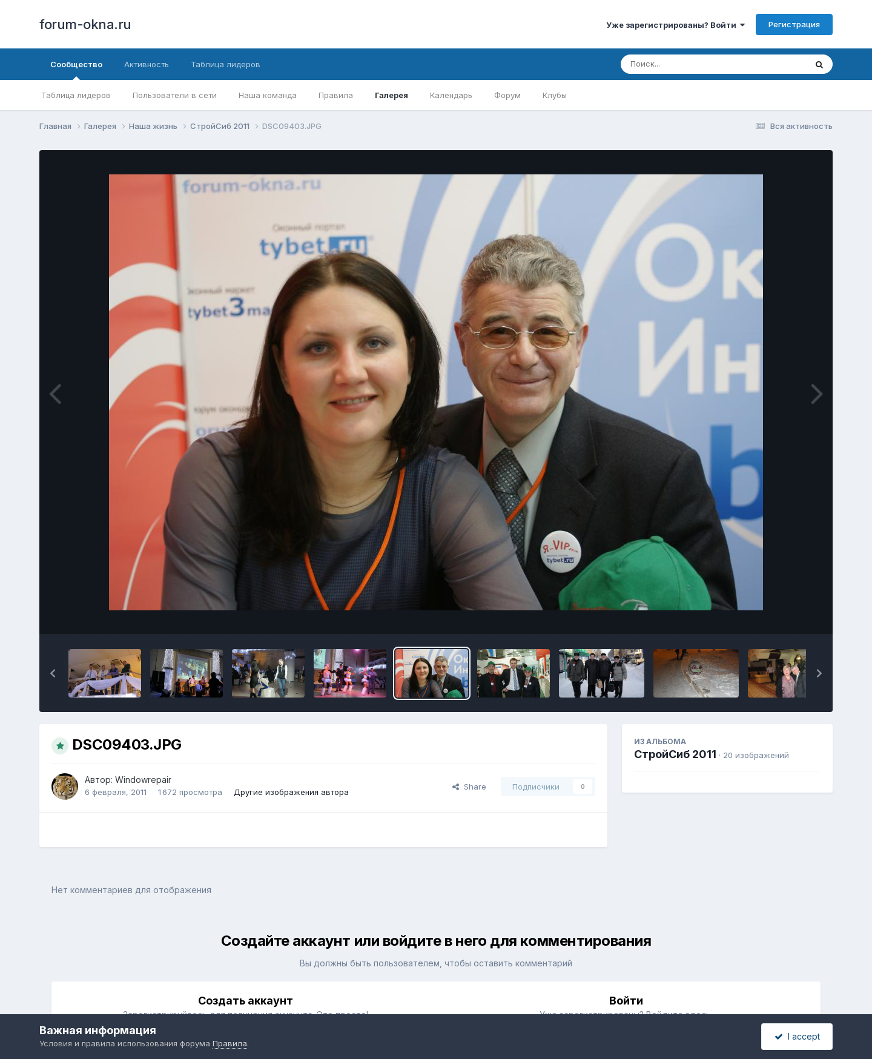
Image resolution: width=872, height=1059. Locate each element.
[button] (52, 673)
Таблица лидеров (76, 95)
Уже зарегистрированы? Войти (675, 25)
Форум (507, 95)
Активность (146, 64)
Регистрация (794, 24)
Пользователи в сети (175, 95)
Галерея (391, 95)
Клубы (555, 95)
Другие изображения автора (291, 792)
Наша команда (268, 95)
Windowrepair (143, 779)
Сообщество (76, 69)
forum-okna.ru (85, 24)
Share (469, 786)
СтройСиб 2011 (675, 754)
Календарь (451, 95)
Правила (336, 95)
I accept (797, 1036)
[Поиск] (690, 64)
